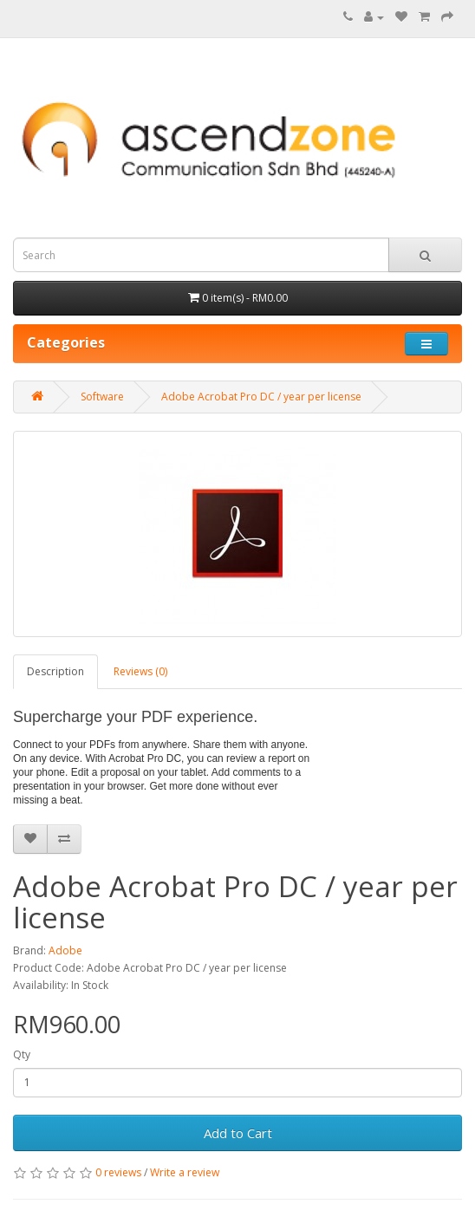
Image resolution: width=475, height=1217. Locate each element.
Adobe (65, 950)
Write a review (184, 1172)
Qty (21, 1054)
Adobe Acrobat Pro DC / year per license (261, 396)
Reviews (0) (140, 671)
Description (55, 671)
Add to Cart (238, 1133)
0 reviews (118, 1172)
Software (102, 396)
